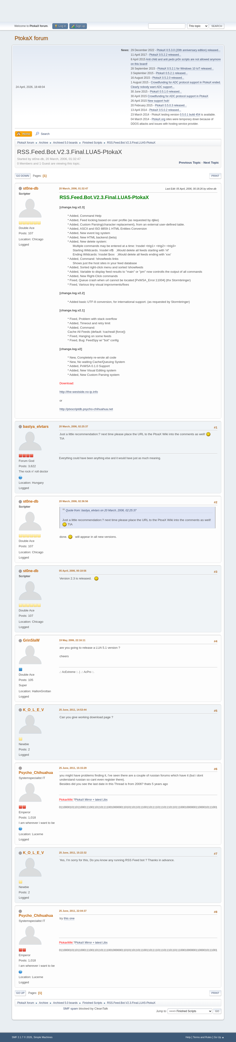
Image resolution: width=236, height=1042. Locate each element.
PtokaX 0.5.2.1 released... (172, 73)
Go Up (20, 993)
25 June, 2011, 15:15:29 (72, 768)
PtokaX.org (158, 119)
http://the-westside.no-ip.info (78, 392)
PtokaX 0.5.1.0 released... (166, 91)
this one (69, 918)
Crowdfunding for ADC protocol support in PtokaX (178, 96)
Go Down (22, 175)
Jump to (161, 1011)
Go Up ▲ (219, 1037)
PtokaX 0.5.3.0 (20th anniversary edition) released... (188, 50)
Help (188, 1037)
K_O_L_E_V (33, 710)
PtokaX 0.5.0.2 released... (165, 110)
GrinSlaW (31, 640)
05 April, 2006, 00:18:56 (72, 570)
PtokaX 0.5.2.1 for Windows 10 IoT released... (185, 68)
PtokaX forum (31, 38)
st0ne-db (30, 188)
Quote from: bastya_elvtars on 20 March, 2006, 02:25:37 (101, 510)
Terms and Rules (202, 1037)
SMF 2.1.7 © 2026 (22, 1037)
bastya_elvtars (36, 426)
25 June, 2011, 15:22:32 (72, 852)
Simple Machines (43, 1037)
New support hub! (158, 100)
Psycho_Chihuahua (36, 773)
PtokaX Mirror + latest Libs (91, 799)
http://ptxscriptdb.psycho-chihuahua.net (86, 409)
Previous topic (190, 162)
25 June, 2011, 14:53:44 (72, 709)
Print (215, 175)
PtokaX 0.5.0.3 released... (171, 105)
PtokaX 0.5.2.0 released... (168, 77)
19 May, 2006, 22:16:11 (72, 640)
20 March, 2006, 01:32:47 (73, 188)
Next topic (211, 162)
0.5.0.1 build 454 (190, 114)
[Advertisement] (118, 10)
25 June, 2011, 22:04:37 (72, 910)
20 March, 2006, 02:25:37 (73, 426)
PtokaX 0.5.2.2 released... (165, 54)
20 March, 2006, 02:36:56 (73, 501)
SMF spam (70, 1008)
